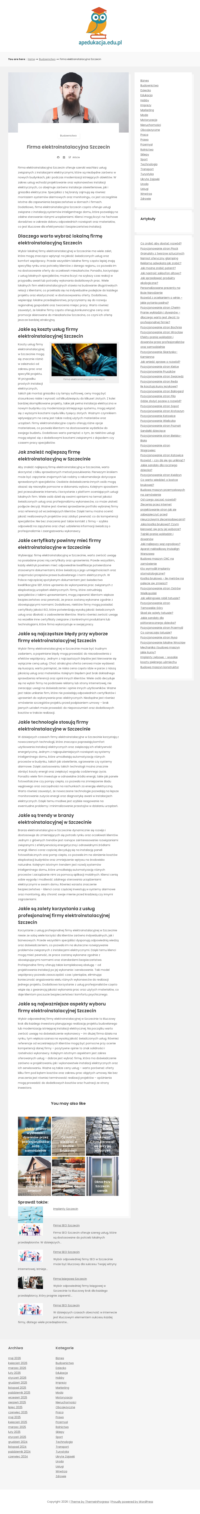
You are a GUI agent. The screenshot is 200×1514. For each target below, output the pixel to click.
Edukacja (146, 95)
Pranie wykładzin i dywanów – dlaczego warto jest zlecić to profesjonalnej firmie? (160, 317)
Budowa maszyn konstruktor (159, 667)
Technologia (148, 164)
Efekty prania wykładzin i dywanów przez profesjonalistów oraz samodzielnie (162, 342)
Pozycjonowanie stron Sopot (159, 406)
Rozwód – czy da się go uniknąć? (162, 460)
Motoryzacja (148, 120)
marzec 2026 (17, 1368)
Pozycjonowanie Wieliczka (158, 421)
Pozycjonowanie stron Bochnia (161, 327)
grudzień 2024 (18, 1442)
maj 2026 (14, 1358)
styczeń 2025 (17, 1437)
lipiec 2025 (15, 1407)
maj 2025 (14, 1417)
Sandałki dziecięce (153, 431)
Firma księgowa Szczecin (70, 1279)
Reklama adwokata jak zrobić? (160, 263)
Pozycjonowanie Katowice (158, 416)
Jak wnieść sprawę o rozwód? (160, 362)
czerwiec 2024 (18, 1456)
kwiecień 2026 (17, 1363)
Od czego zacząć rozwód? (158, 500)
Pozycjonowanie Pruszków (157, 371)
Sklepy (144, 154)
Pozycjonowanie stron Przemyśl (161, 628)
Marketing (147, 110)
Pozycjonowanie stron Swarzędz (162, 376)
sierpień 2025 (17, 1402)
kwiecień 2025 (17, 1422)
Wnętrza (146, 194)
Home (31, 59)
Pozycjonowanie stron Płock (159, 248)
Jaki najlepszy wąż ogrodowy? (160, 544)
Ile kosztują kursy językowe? (159, 386)
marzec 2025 (17, 1427)
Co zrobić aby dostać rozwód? (161, 243)
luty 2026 (14, 1373)
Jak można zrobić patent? (158, 268)
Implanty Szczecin (65, 1209)
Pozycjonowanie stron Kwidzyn (161, 475)
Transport (147, 169)
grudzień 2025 (17, 1383)
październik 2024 (19, 1452)
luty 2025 (14, 1432)
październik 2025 (19, 1393)
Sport (144, 159)
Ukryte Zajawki (150, 179)
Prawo (144, 140)
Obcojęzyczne (150, 130)
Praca (144, 135)
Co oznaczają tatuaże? (156, 632)
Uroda (144, 184)
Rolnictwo (147, 150)
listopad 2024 (17, 1447)
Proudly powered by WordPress (132, 1502)
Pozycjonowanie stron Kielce (159, 367)
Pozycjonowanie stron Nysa (158, 637)
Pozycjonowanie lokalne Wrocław (162, 642)
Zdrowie (145, 199)
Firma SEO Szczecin (66, 1225)
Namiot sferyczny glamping (159, 258)
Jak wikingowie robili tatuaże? (160, 598)
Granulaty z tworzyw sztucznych (162, 253)
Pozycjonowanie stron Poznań (160, 426)
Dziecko (145, 90)
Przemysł (146, 144)
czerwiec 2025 (18, 1412)
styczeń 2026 (17, 1378)
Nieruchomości (150, 125)
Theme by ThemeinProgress (89, 1502)
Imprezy (145, 105)
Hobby (144, 100)
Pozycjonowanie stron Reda (159, 381)
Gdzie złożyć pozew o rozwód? (160, 401)
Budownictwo (47, 59)
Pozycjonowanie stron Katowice (161, 455)
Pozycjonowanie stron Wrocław (161, 332)
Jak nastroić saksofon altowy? (160, 273)
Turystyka (147, 174)
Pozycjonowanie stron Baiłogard (162, 391)
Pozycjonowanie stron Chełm (160, 308)
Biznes (144, 81)
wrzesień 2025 (17, 1397)
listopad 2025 (17, 1388)
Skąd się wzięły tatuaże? (156, 613)
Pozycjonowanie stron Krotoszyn (162, 411)
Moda (144, 115)
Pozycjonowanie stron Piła (158, 396)
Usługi (144, 189)
